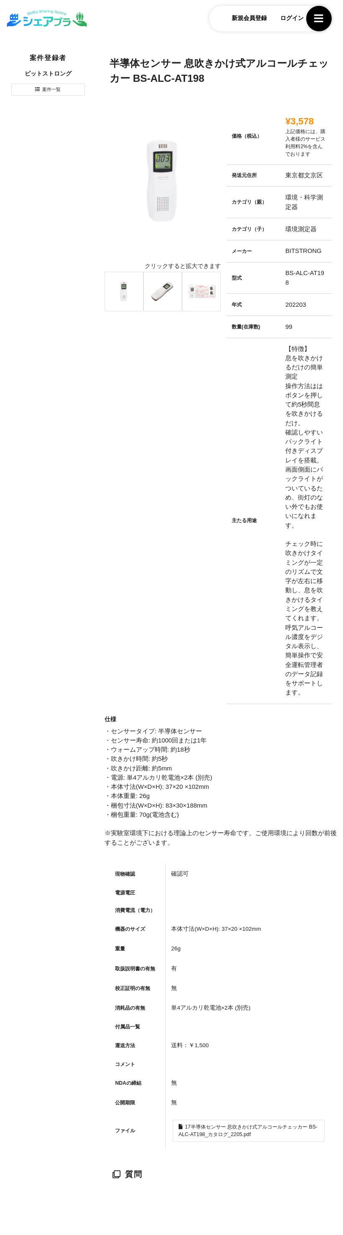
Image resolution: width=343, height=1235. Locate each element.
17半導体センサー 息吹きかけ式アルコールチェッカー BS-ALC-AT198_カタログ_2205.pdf (248, 1131)
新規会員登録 (242, 19)
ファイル (125, 1132)
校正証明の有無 (132, 988)
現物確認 (125, 874)
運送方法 (125, 1045)
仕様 (110, 719)
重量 (120, 949)
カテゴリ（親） (249, 202)
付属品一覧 (127, 1027)
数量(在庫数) (246, 327)
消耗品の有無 (130, 1008)
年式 (237, 305)
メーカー (242, 251)
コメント (125, 1064)
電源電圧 (125, 893)
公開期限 (125, 1103)
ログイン (285, 19)
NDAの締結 (128, 1083)
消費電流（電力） (135, 910)
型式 (237, 278)
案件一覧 (52, 91)
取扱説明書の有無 (135, 969)
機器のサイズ (130, 929)
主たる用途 (244, 520)
